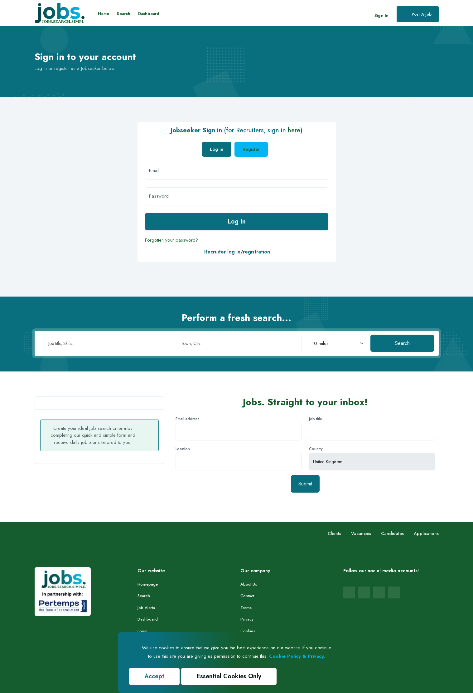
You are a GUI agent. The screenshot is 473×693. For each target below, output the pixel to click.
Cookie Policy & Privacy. (297, 656)
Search (123, 14)
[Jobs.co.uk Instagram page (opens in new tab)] (379, 592)
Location (183, 449)
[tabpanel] (236, 204)
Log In (237, 221)
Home (103, 14)
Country (316, 449)
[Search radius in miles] (336, 343)
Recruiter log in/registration (237, 251)
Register (251, 149)
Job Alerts (146, 608)
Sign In (381, 15)
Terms (246, 608)
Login (142, 631)
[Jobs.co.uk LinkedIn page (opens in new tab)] (364, 592)
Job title (315, 419)
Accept (154, 676)
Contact (247, 596)
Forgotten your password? (171, 240)
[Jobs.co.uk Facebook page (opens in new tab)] (349, 592)
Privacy (246, 619)
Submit (305, 483)
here (294, 130)
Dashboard (149, 14)
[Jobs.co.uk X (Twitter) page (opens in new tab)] (394, 592)
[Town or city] (236, 343)
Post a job (417, 14)
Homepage (148, 584)
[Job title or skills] (104, 343)
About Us (248, 584)
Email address (188, 419)
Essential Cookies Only (228, 676)
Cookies (247, 631)
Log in (216, 149)
